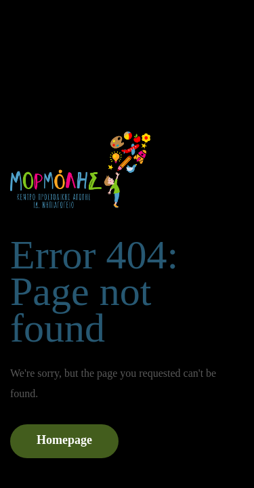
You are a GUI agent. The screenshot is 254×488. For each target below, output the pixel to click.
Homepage (64, 440)
